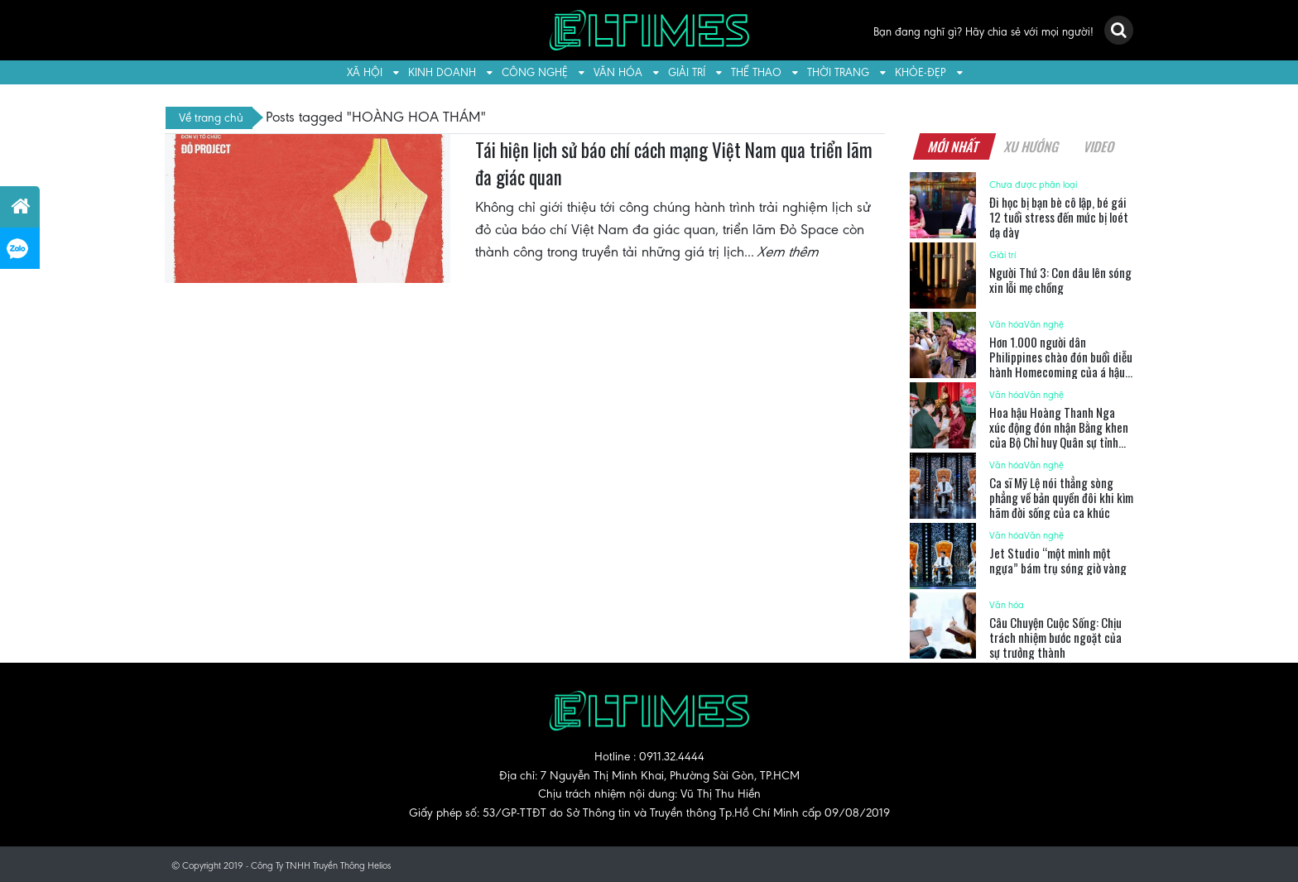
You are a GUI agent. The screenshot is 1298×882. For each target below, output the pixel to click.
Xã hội (364, 72)
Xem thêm (789, 251)
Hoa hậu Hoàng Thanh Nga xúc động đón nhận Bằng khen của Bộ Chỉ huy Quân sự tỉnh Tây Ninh (1058, 434)
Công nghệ (535, 72)
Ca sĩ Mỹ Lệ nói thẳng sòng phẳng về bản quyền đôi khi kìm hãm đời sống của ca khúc (1061, 497)
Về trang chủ (211, 117)
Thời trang (838, 72)
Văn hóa (618, 72)
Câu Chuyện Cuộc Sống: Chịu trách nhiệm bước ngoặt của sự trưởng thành (1055, 637)
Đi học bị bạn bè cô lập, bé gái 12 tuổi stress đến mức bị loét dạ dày (1058, 217)
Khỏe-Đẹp (920, 72)
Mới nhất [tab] (953, 146)
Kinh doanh (442, 72)
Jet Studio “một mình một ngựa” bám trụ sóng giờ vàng (1058, 560)
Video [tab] (1099, 146)
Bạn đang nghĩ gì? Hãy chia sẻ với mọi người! (983, 32)
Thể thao (756, 72)
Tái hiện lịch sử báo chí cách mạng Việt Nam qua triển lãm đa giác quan (674, 164)
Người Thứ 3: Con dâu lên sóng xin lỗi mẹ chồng (1060, 279)
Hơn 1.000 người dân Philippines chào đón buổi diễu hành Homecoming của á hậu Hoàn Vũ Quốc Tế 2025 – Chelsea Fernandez (1060, 371)
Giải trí (686, 72)
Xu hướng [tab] (1031, 146)
